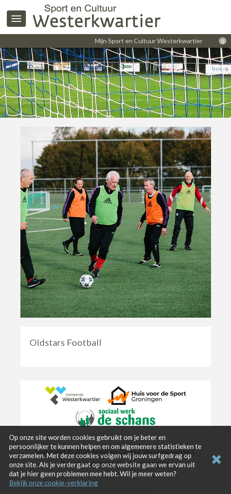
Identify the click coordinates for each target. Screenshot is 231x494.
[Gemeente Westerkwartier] (72, 394)
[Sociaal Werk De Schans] (115, 416)
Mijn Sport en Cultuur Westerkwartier (148, 41)
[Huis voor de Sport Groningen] (146, 394)
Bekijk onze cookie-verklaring (53, 483)
